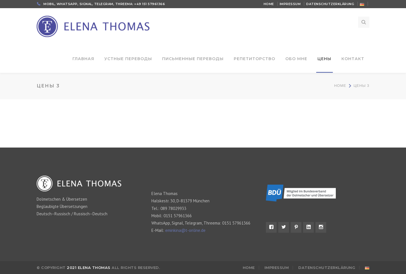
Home (269, 4)
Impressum (290, 4)
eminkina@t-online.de (185, 230)
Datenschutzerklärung (330, 4)
